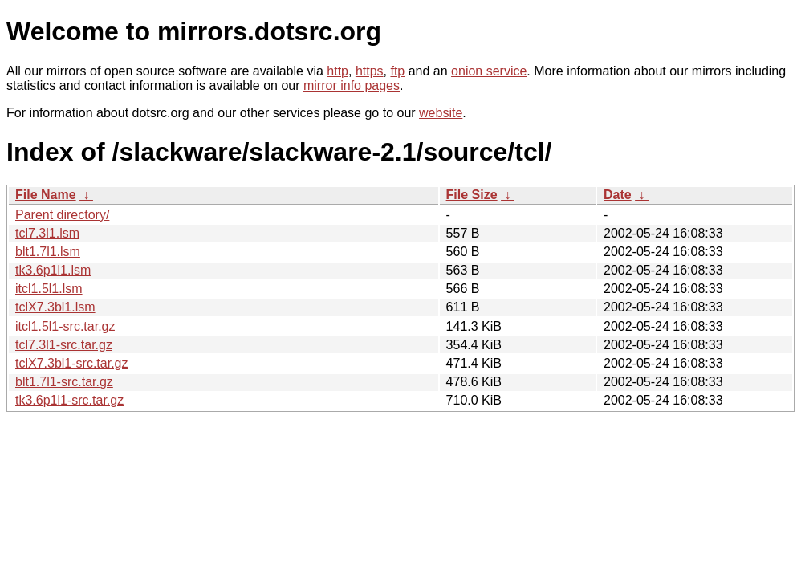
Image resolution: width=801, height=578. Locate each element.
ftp (397, 71)
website (440, 113)
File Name (45, 194)
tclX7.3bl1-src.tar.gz (71, 363)
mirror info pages (351, 85)
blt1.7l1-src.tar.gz (64, 382)
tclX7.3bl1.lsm (55, 307)
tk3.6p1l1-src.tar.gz (69, 400)
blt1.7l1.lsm (47, 251)
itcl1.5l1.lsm (49, 288)
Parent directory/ (62, 215)
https (370, 71)
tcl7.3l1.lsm (47, 233)
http (337, 71)
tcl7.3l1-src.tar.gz (63, 345)
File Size (472, 194)
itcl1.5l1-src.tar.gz (65, 326)
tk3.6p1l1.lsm (53, 270)
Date (618, 194)
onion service (489, 71)
